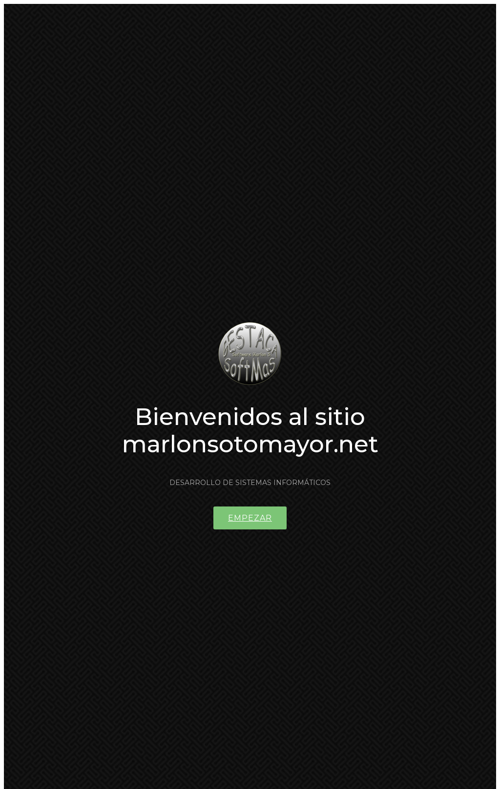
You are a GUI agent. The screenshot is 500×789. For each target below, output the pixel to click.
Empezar (250, 518)
